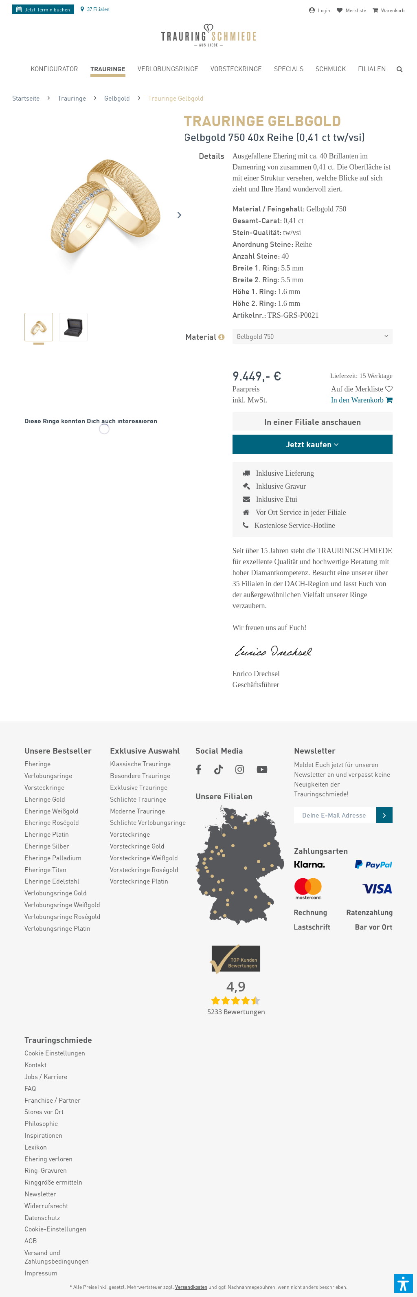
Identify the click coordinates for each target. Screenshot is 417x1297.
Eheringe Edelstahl (51, 881)
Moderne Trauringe (137, 811)
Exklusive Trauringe (138, 787)
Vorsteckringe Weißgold (144, 858)
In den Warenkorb (362, 400)
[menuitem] (54, 70)
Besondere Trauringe (140, 776)
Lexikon (35, 1147)
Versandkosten (191, 1287)
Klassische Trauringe (140, 764)
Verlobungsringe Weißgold (62, 905)
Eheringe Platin (46, 834)
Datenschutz (42, 1217)
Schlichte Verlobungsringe (148, 822)
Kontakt (35, 1065)
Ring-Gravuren (45, 1170)
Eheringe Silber (46, 846)
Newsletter (40, 1194)
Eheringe (37, 764)
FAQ (30, 1088)
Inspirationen (43, 1135)
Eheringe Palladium (52, 858)
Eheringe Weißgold (51, 811)
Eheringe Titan (45, 870)
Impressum (40, 1273)
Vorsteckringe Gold (137, 846)
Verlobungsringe (48, 776)
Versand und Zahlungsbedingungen (56, 1257)
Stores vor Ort (44, 1112)
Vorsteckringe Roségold (144, 870)
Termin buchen (43, 10)
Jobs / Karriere (45, 1077)
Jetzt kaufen (308, 444)
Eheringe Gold (44, 799)
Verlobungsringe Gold (55, 893)
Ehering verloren (48, 1159)
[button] (403, 1283)
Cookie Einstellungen (54, 1053)
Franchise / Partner (52, 1100)
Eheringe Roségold (51, 822)
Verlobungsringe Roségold (62, 916)
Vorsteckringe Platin (139, 881)
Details (211, 155)
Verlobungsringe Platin (57, 928)
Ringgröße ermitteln (53, 1182)
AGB (30, 1241)
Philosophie (41, 1123)
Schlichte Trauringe (138, 799)
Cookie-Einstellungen (55, 1229)
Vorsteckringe (44, 787)
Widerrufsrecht (46, 1206)
